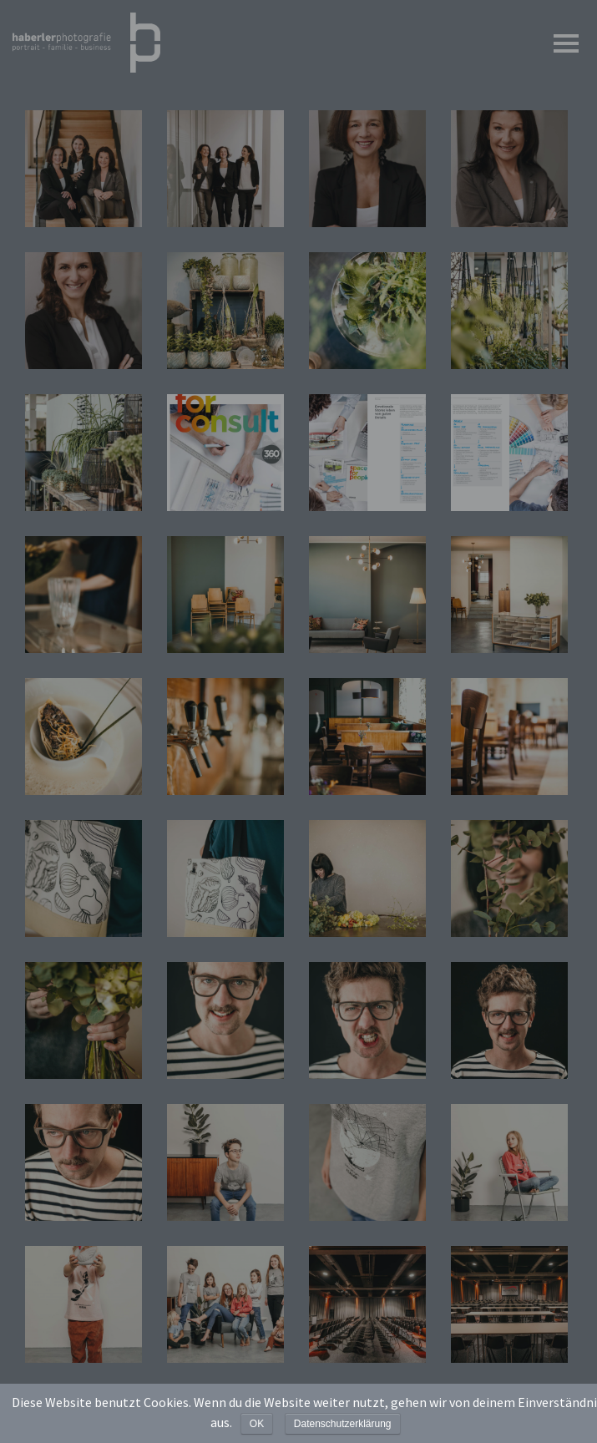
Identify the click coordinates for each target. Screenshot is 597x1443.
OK (257, 1424)
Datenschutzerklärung (343, 1424)
